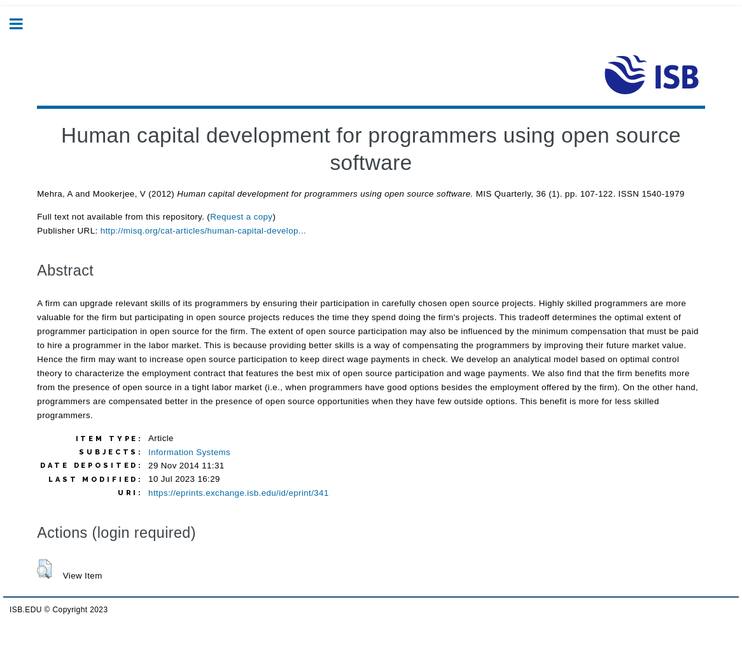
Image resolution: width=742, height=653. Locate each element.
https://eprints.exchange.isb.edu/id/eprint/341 (238, 493)
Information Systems (189, 452)
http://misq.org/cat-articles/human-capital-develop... (203, 230)
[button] (44, 569)
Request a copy (241, 216)
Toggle (23, 24)
